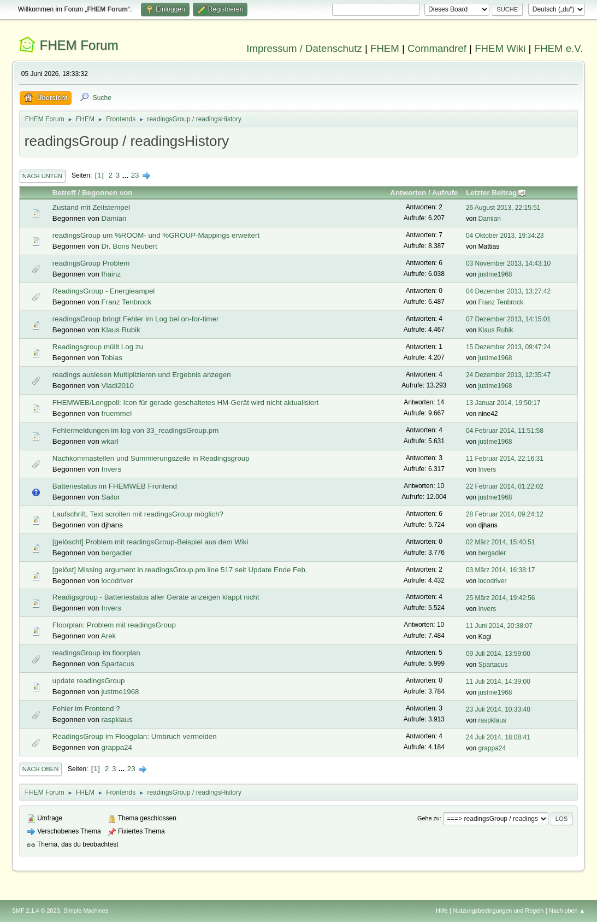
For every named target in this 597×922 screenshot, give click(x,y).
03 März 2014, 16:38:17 (500, 570)
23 (135, 175)
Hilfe (442, 910)
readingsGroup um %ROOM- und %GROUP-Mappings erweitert (155, 235)
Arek (108, 636)
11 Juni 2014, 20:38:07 (499, 626)
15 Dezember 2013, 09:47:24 (508, 347)
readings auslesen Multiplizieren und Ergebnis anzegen (141, 375)
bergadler (117, 553)
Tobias (111, 358)
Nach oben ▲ (567, 910)
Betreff (64, 193)
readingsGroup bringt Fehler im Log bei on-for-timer (135, 319)
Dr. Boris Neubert (129, 246)
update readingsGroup (88, 681)
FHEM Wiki (500, 48)
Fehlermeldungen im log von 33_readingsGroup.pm (135, 430)
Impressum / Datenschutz (304, 48)
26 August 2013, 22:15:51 (503, 208)
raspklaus (117, 719)
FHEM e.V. (558, 48)
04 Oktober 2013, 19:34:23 (505, 235)
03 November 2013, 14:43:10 (508, 263)
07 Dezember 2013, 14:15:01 (508, 319)
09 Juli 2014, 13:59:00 (498, 653)
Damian (114, 218)
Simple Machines (85, 910)
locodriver (117, 581)
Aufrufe (445, 193)
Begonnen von (107, 193)
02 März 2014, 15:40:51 (500, 542)
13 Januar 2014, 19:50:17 (503, 403)
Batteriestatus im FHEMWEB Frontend (114, 486)
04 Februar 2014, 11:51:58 (504, 430)
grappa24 (117, 747)
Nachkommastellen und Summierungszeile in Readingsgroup (151, 458)
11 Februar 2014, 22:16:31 (504, 458)
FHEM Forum (79, 45)
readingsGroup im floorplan (96, 653)
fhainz (111, 274)
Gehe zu (428, 818)
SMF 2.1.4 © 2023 (36, 910)
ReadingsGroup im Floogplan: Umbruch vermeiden (134, 736)
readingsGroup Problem (91, 263)
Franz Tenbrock (127, 302)
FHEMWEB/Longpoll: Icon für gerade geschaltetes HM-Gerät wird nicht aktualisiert (185, 402)
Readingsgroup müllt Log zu (97, 347)
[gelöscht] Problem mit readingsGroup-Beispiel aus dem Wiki (150, 542)
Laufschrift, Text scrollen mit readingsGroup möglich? (137, 514)
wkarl (110, 441)
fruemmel (117, 413)
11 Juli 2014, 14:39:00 (498, 681)
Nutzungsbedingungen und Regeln (498, 910)
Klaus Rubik (121, 330)
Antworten (408, 193)
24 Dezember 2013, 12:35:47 (508, 375)
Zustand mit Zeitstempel (91, 207)
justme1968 (495, 274)
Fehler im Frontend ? (86, 708)
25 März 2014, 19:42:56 (500, 598)
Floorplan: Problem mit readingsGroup (114, 625)
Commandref (436, 48)
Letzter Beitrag (496, 193)
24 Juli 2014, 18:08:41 (498, 737)
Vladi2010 (118, 385)
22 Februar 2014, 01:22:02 (504, 486)
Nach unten (42, 176)
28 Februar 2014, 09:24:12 (504, 514)
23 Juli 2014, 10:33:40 (498, 709)
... (126, 175)
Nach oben (40, 769)
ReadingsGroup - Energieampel (103, 291)
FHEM (384, 48)
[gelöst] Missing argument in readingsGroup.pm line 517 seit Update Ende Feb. (180, 570)
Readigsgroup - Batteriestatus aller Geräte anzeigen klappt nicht (155, 597)
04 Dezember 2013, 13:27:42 (508, 291)
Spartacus (118, 664)
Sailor (111, 497)
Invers (111, 469)
